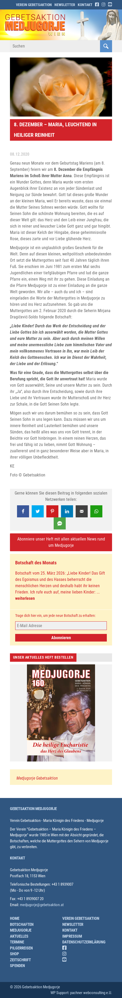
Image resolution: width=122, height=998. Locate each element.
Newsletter (64, 5)
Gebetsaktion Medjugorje (33, 808)
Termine (17, 942)
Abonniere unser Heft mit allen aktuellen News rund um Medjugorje (61, 542)
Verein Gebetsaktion (34, 5)
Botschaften (22, 924)
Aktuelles (19, 936)
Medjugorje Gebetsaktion (37, 778)
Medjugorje (20, 930)
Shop (14, 954)
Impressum (72, 936)
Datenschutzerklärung (84, 942)
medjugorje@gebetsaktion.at (42, 904)
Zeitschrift (20, 960)
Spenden (17, 965)
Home (14, 918)
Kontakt (85, 5)
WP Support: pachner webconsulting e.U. (81, 992)
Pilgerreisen (21, 948)
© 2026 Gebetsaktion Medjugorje (35, 987)
